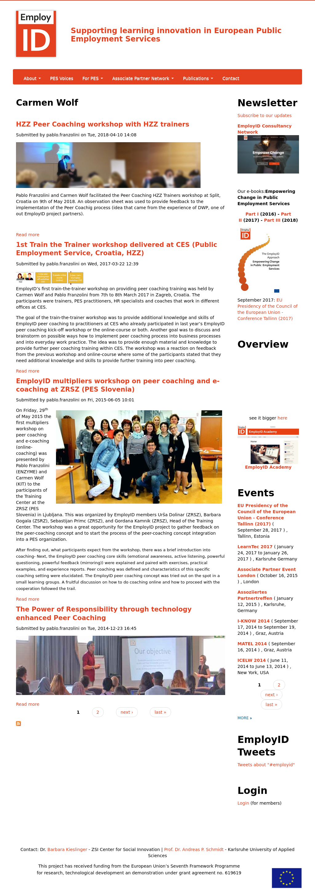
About (32, 78)
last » (160, 712)
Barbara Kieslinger (67, 849)
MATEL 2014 (252, 643)
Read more (27, 234)
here (282, 418)
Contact (230, 78)
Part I (252, 214)
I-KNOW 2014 (253, 621)
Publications (198, 78)
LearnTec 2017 (255, 546)
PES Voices (61, 78)
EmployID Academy (268, 467)
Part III (272, 220)
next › (127, 712)
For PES (92, 78)
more (243, 718)
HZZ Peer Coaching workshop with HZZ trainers (102, 124)
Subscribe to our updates (264, 115)
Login (243, 803)
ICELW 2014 (251, 660)
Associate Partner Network (143, 78)
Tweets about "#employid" (266, 764)
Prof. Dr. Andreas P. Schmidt (193, 849)
